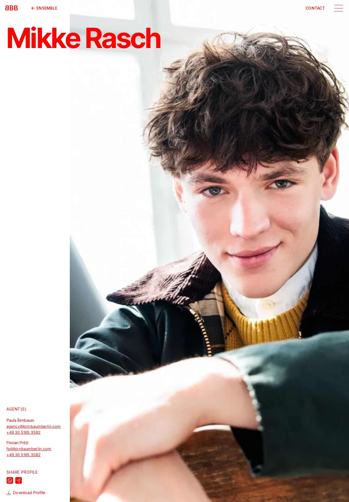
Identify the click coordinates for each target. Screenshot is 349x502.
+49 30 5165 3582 (23, 432)
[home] (11, 8)
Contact (315, 8)
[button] (338, 8)
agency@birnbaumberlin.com (34, 426)
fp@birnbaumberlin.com (29, 449)
